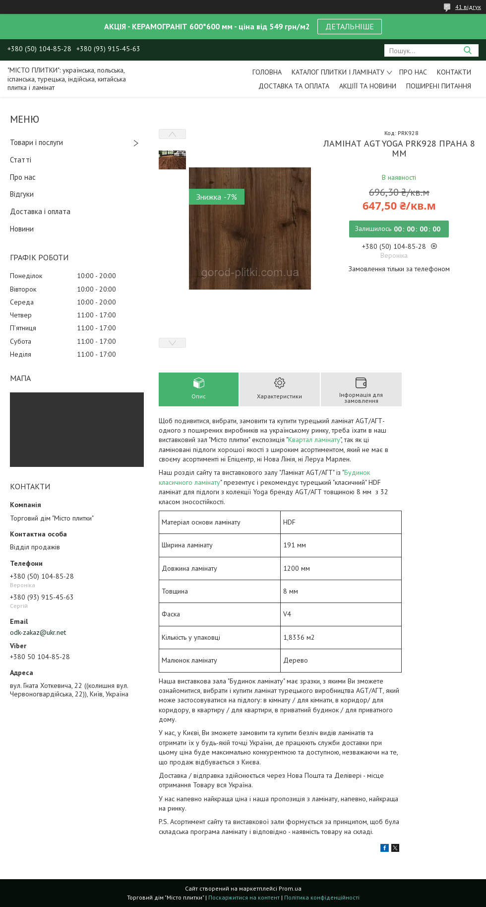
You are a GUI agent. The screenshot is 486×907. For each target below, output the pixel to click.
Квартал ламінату (314, 439)
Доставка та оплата (293, 85)
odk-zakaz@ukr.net (38, 632)
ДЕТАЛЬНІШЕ (349, 26)
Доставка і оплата (40, 211)
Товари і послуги (36, 142)
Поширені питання (438, 85)
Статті (20, 159)
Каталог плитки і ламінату (338, 72)
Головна (267, 72)
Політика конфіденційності (322, 897)
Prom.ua (290, 888)
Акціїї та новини (367, 85)
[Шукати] (467, 50)
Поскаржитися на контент (244, 897)
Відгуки (22, 194)
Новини (22, 228)
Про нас (413, 72)
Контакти (454, 72)
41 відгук (468, 6)
